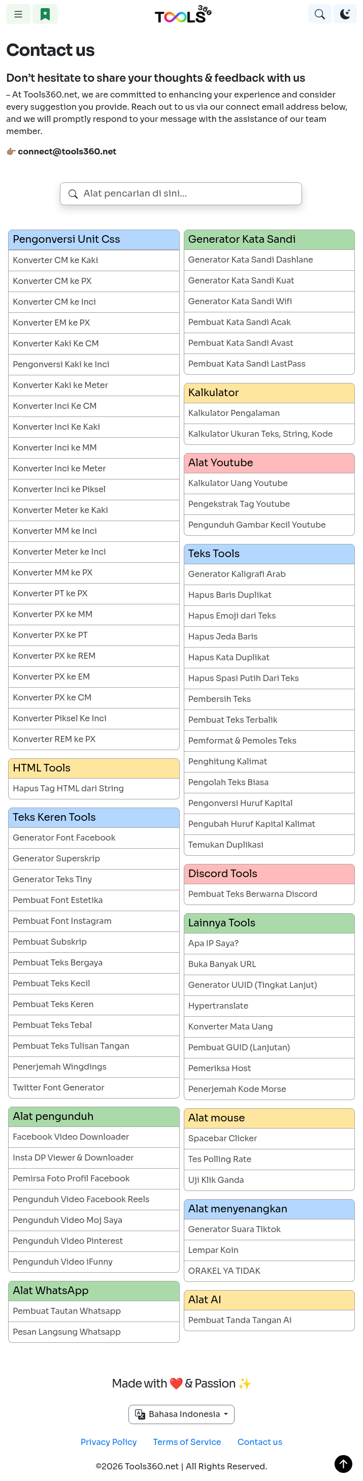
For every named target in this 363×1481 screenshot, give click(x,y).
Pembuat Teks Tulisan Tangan (71, 1046)
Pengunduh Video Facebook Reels (81, 1199)
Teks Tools (214, 554)
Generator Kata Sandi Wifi (240, 301)
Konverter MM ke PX (52, 572)
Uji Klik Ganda (216, 1180)
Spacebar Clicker (222, 1138)
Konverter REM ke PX (54, 739)
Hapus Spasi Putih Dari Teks (243, 678)
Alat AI (204, 1300)
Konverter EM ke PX (51, 322)
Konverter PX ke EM (51, 676)
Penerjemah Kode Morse (237, 1089)
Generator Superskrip (56, 858)
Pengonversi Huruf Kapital (240, 803)
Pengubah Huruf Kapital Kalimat (252, 824)
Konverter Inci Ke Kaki (56, 427)
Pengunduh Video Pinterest (68, 1241)
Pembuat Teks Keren (53, 1004)
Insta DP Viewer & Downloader (73, 1157)
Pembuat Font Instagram (62, 921)
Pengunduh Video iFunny (63, 1262)
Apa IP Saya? (213, 943)
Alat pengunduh (53, 1116)
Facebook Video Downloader (71, 1137)
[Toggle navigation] (18, 14)
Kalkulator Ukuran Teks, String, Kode (260, 434)
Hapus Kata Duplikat (229, 657)
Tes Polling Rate (220, 1159)
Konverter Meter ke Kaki (60, 510)
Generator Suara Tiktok (234, 1229)
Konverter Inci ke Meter (59, 468)
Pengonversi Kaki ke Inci (61, 364)
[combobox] (181, 193)
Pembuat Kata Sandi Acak (239, 322)
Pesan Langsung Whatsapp (67, 1332)
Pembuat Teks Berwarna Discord (253, 894)
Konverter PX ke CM (52, 697)
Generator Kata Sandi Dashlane (250, 259)
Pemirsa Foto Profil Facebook (71, 1178)
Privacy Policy (109, 1442)
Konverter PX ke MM (52, 614)
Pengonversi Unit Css (66, 239)
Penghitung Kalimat (228, 761)
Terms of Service (187, 1442)
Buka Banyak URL (222, 964)
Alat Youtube (220, 463)
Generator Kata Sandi (242, 239)
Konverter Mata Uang (230, 1026)
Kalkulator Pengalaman (234, 413)
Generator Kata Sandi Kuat (241, 280)
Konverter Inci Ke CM (55, 406)
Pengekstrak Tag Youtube (239, 504)
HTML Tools (42, 768)
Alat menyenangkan (237, 1209)
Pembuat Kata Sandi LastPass (247, 364)
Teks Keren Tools (54, 817)
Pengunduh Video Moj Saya (67, 1220)
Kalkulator (213, 393)
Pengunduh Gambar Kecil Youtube (257, 525)
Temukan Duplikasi (225, 845)
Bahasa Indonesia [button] (178, 1414)
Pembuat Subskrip (50, 942)
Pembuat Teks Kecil (51, 983)
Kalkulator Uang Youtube (238, 483)
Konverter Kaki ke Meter (60, 385)
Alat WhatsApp (51, 1290)
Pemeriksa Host (219, 1068)
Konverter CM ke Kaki (55, 260)
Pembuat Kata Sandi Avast (240, 343)
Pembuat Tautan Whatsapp (67, 1311)
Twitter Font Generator (59, 1087)
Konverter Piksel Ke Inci (60, 718)
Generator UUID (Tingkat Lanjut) (252, 985)
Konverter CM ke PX (52, 281)
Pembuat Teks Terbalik (233, 720)
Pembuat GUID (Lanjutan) (239, 1047)
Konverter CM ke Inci (54, 302)
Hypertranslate (218, 1006)
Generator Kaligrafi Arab (237, 574)
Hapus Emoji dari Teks (232, 615)
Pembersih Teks (219, 699)
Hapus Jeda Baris (223, 636)
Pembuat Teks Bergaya (58, 962)
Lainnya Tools (221, 923)
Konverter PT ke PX (50, 593)
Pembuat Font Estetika (58, 900)
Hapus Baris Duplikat (230, 595)
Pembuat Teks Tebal (52, 1025)
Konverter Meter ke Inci (59, 551)
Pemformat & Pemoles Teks (242, 740)
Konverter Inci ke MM (55, 447)
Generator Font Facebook (64, 837)
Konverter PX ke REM (54, 656)
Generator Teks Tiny (52, 879)
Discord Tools (222, 873)
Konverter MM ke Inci (55, 531)
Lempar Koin (213, 1250)
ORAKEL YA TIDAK (224, 1271)
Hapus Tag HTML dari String (68, 788)
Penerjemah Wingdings (60, 1066)
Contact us (260, 1442)
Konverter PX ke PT (50, 635)
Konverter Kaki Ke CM (56, 343)
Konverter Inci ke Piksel (59, 489)
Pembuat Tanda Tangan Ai (240, 1320)
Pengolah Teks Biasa (228, 782)
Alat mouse (216, 1118)
